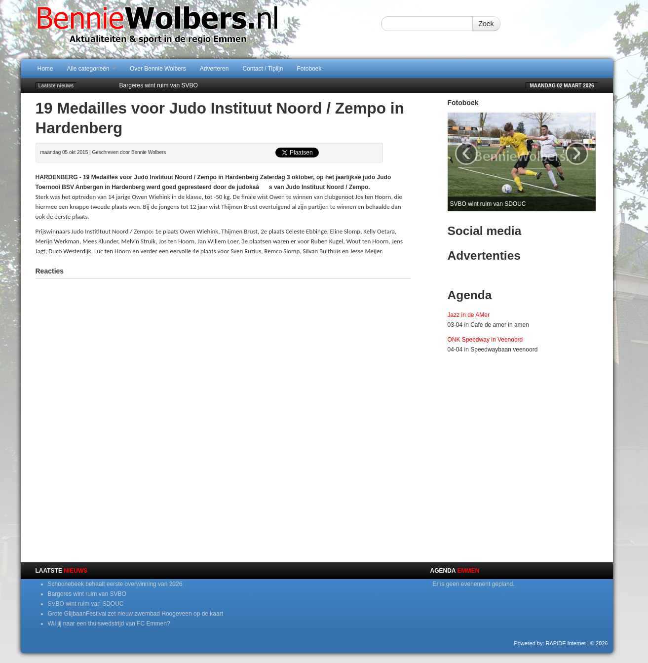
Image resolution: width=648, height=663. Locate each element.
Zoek (486, 24)
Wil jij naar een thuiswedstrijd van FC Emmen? (109, 623)
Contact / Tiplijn (262, 68)
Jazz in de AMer (469, 315)
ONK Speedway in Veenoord (485, 339)
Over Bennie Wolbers (158, 68)
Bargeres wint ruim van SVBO (158, 85)
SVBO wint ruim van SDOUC (86, 603)
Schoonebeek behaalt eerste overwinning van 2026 (115, 584)
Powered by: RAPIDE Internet (550, 643)
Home (45, 68)
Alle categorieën (91, 68)
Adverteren (214, 68)
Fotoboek (309, 68)
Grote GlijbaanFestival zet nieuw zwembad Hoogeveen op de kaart (136, 613)
